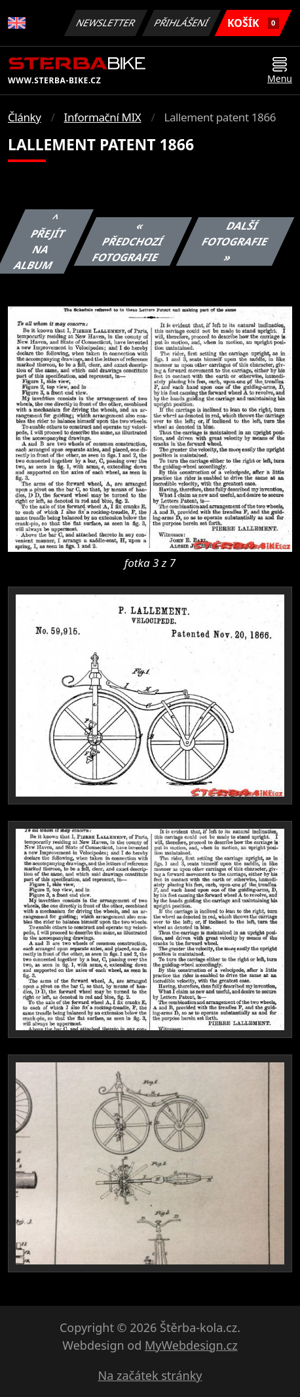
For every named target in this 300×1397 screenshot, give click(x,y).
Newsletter (105, 22)
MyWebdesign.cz (191, 1345)
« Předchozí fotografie (128, 241)
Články (24, 117)
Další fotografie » (235, 241)
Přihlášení (181, 22)
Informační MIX (102, 117)
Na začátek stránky (150, 1375)
